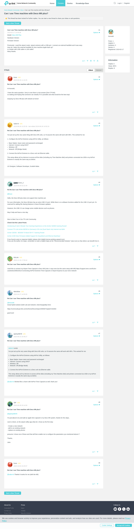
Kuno (15, 77)
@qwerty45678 (12, 414)
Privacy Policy (8, 513)
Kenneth (111, 36)
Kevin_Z (21, 183)
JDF (15, 402)
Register (127, 3)
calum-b (16, 124)
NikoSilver (17, 291)
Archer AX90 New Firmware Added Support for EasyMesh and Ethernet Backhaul (33, 236)
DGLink (16, 257)
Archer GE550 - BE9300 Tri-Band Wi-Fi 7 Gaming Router (25, 232)
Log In (120, 3)
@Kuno (9, 194)
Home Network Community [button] (26, 3)
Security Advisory (26, 513)
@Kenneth (10, 303)
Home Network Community (11, 10)
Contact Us (7, 510)
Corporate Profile (9, 508)
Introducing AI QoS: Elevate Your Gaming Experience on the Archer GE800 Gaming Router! (37, 226)
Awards (23, 510)
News (22, 508)
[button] (97, 61)
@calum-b (10, 381)
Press (23, 505)
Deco (22, 10)
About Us (7, 505)
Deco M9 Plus (16, 35)
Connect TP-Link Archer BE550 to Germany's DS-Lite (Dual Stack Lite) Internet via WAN (36, 229)
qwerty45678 (18, 334)
